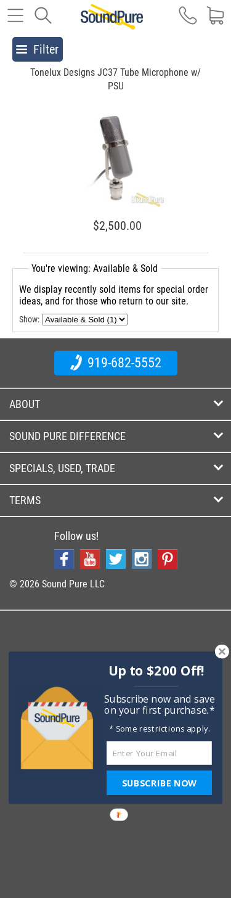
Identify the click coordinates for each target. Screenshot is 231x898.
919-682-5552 (115, 362)
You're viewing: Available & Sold (94, 268)
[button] (156, 671)
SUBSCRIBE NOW (159, 783)
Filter (37, 49)
